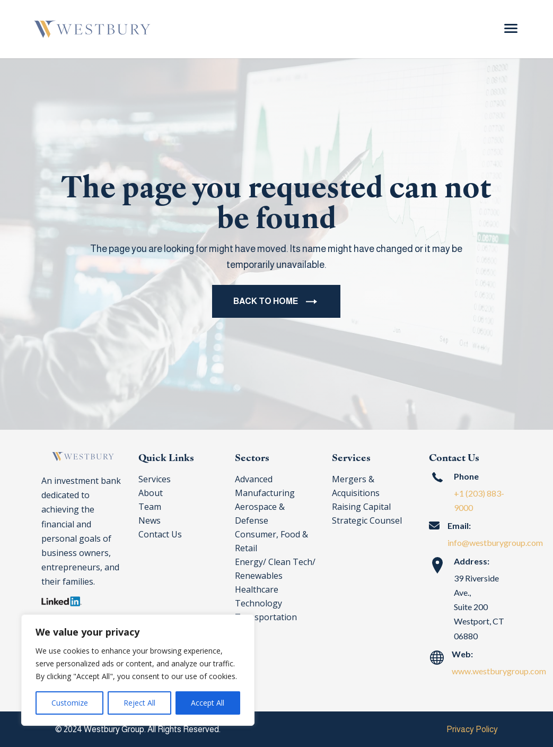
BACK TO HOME (265, 303)
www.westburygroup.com (499, 671)
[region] (137, 670)
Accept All (207, 703)
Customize (69, 703)
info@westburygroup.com (495, 542)
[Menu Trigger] (510, 27)
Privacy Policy (472, 729)
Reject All (139, 703)
